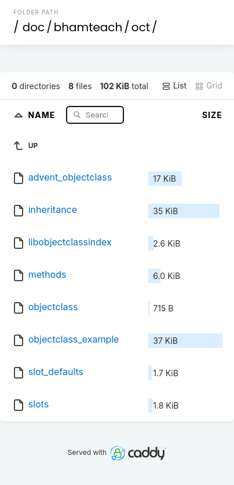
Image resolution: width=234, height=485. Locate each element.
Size (212, 115)
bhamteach (88, 27)
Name (43, 114)
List (174, 85)
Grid (208, 85)
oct (140, 27)
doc (34, 27)
